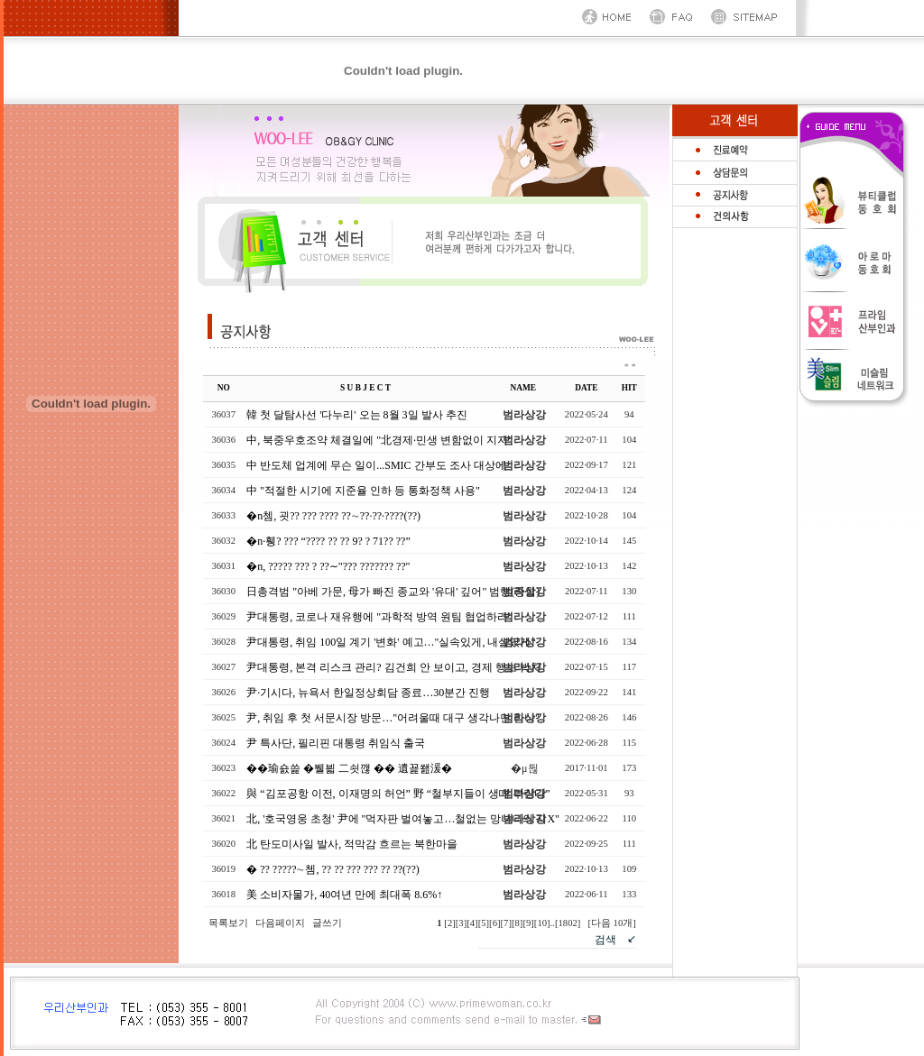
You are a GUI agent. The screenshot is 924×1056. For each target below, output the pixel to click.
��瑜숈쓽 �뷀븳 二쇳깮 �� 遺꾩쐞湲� (349, 768)
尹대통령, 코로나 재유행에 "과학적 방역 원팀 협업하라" (379, 617)
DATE (586, 387)
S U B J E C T (365, 387)
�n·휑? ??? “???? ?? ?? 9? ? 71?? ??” (328, 541)
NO (223, 387)
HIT (629, 387)
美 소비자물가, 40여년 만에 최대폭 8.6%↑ (344, 894)
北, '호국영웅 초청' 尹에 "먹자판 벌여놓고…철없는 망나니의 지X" (402, 819)
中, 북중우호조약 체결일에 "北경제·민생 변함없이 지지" (379, 440)
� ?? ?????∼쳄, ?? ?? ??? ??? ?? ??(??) (333, 869)
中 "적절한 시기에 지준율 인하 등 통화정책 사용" (363, 490)
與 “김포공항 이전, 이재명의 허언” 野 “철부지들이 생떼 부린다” (398, 793)
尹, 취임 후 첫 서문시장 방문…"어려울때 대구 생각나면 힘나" (393, 718)
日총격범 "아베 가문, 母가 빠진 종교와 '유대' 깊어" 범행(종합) (393, 591)
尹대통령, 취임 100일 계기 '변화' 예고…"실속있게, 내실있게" (390, 642)
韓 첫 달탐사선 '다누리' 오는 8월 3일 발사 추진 (356, 415)
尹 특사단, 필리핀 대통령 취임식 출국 (335, 743)
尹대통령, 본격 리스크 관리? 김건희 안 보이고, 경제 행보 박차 (393, 667)
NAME (524, 387)
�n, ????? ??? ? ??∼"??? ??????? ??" (328, 566)
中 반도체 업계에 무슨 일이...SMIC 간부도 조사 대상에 (375, 465)
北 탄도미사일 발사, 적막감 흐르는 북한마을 (351, 844)
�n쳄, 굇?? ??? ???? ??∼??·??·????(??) (333, 516)
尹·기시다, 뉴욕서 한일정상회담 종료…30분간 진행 (368, 692)
